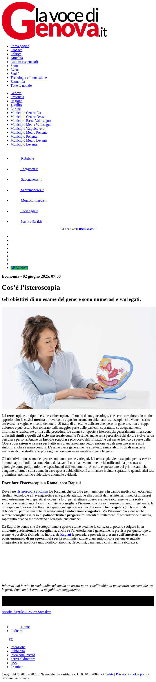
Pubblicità (18, 651)
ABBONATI (19, 268)
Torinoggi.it (24, 211)
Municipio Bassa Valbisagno (31, 120)
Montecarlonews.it (29, 200)
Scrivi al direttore (23, 659)
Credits (108, 674)
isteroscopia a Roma (32, 491)
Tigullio (16, 105)
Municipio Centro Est (26, 113)
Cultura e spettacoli (24, 62)
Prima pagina (20, 46)
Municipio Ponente (24, 136)
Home (20, 627)
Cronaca (16, 50)
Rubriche (22, 158)
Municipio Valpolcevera (27, 128)
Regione (16, 101)
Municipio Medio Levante (29, 140)
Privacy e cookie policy (132, 674)
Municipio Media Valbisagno (31, 124)
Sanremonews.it (27, 190)
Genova (16, 93)
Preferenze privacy (16, 678)
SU (7, 639)
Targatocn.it (24, 169)
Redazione (18, 647)
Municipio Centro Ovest (28, 117)
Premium (17, 667)
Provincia (17, 97)
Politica (16, 54)
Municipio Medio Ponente (29, 132)
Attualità (17, 58)
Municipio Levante (24, 144)
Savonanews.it (26, 179)
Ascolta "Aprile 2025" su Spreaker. (26, 612)
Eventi (15, 70)
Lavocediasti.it (26, 221)
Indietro (17, 631)
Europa (16, 109)
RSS (14, 663)
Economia (18, 81)
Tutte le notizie (21, 85)
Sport (14, 66)
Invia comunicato (23, 655)
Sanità (15, 74)
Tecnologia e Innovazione (29, 77)
